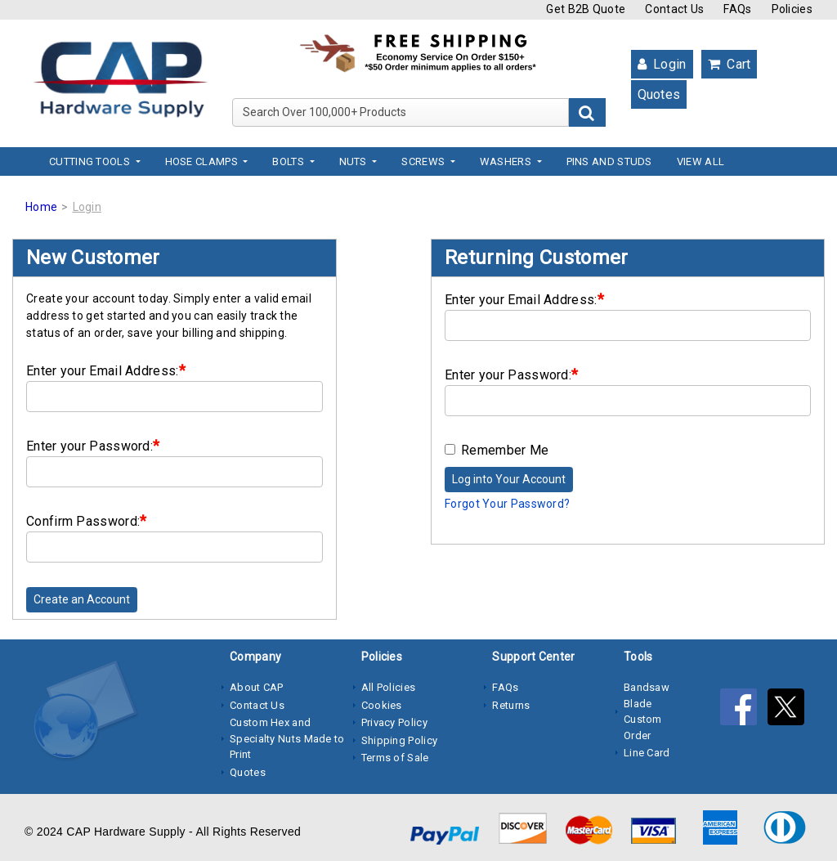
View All (700, 161)
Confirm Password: (86, 520)
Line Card (647, 753)
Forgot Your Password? (507, 503)
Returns (511, 705)
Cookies (381, 705)
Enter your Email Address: (106, 370)
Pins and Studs (609, 161)
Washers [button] (507, 161)
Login (662, 64)
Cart (729, 64)
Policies (792, 9)
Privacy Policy (394, 722)
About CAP (257, 687)
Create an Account (82, 599)
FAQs (737, 9)
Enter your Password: (92, 445)
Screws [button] (424, 161)
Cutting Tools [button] (90, 161)
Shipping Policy (399, 740)
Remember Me (496, 450)
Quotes (659, 94)
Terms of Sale (395, 757)
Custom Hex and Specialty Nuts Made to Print (287, 738)
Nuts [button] (354, 161)
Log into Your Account (509, 479)
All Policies (388, 687)
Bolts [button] (289, 161)
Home (41, 206)
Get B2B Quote (585, 9)
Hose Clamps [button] (203, 161)
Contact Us (674, 9)
